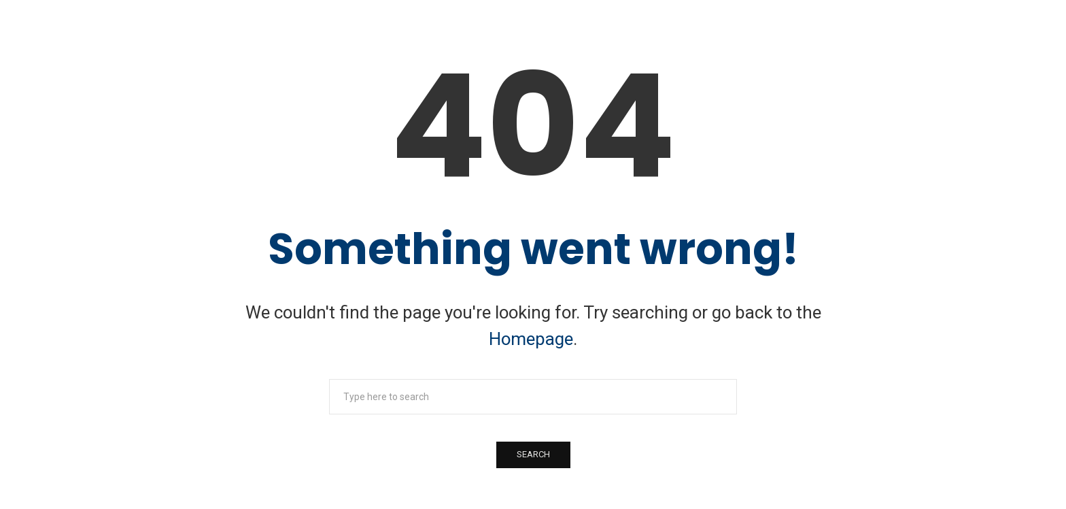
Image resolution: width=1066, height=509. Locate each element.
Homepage (531, 339)
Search (533, 454)
